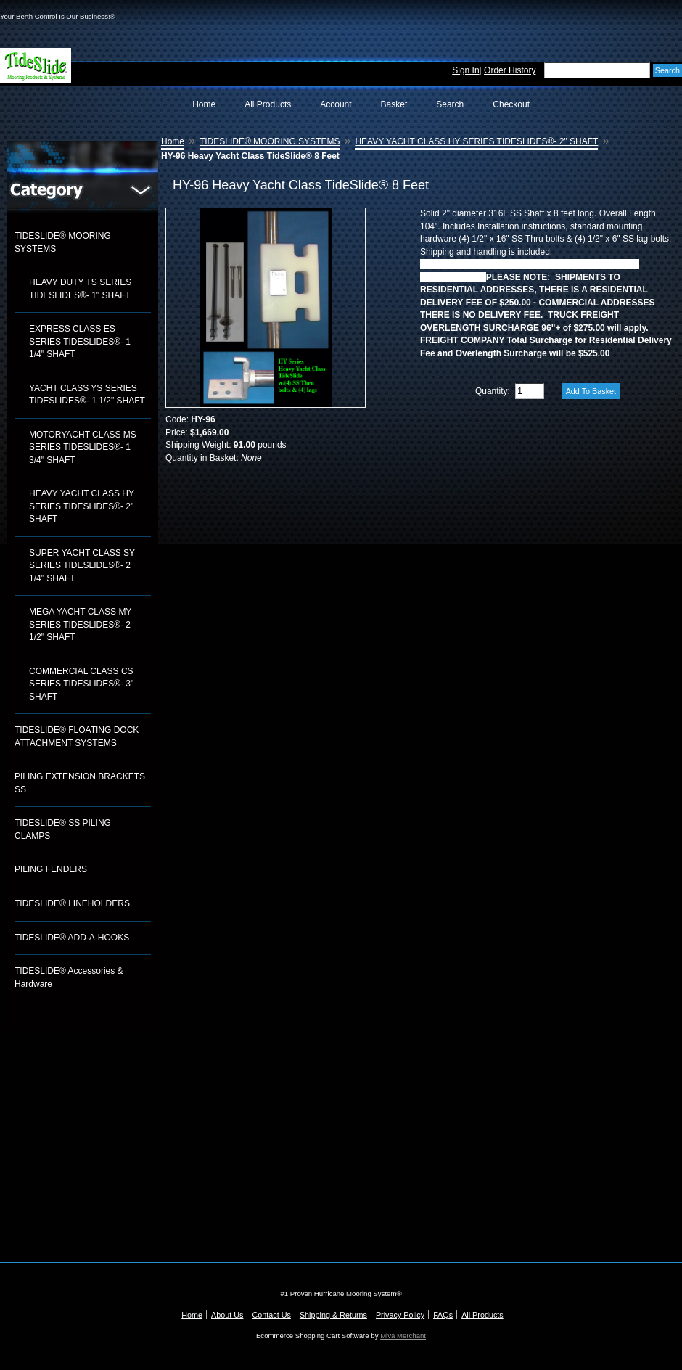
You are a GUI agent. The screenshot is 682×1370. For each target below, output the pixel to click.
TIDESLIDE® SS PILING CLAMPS (63, 829)
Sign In (465, 70)
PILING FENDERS (51, 869)
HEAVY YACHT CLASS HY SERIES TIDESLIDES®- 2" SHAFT (81, 506)
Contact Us (271, 1314)
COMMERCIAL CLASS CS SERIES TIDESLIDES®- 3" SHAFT (81, 684)
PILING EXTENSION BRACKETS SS (80, 783)
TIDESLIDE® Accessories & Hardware (69, 977)
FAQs (443, 1314)
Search (450, 104)
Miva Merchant (403, 1336)
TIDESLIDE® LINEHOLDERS (72, 903)
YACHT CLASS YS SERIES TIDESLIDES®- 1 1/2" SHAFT (87, 394)
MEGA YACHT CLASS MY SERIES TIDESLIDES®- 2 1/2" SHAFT (80, 624)
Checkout (511, 104)
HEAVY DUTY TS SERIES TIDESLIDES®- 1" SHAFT (80, 288)
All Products (268, 104)
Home (203, 104)
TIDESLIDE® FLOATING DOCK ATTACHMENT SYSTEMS (77, 736)
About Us (227, 1314)
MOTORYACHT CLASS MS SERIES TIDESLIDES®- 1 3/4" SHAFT (82, 447)
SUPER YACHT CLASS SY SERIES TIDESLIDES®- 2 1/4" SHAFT (82, 565)
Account (335, 104)
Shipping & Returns (333, 1314)
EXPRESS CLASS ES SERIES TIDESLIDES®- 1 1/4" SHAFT (80, 341)
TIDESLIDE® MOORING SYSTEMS (63, 242)
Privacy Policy (400, 1314)
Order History (509, 70)
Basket (394, 104)
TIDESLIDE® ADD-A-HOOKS (72, 937)
